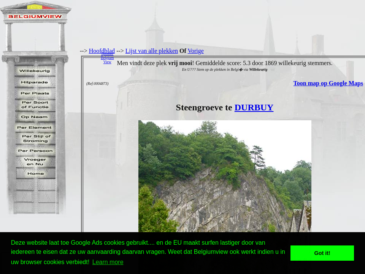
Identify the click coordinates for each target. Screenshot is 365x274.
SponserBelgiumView (107, 57)
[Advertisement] (241, 57)
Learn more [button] (108, 262)
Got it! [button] (322, 253)
